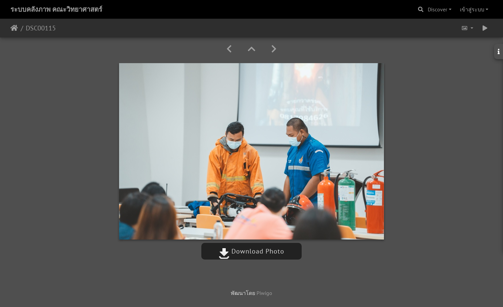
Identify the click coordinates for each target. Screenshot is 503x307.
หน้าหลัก (14, 28)
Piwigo (264, 293)
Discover (437, 9)
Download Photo (251, 251)
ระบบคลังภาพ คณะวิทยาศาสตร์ (56, 9)
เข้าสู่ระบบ (472, 9)
